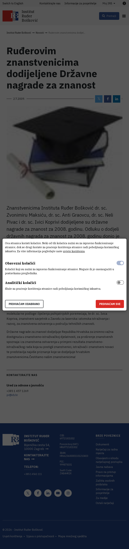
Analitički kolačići (20, 282)
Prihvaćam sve (109, 304)
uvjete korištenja (74, 251)
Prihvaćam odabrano (24, 304)
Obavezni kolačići (20, 263)
